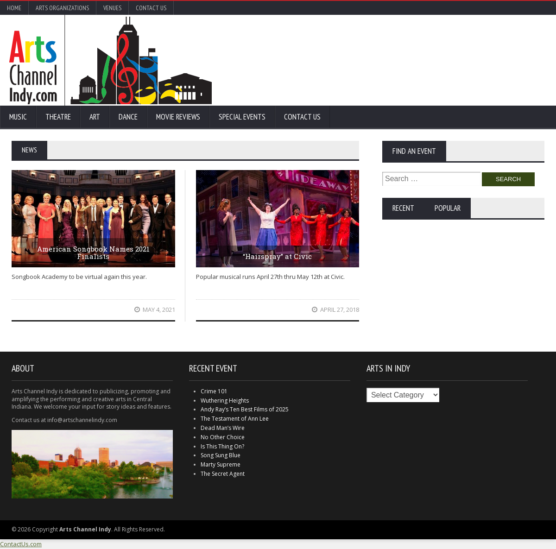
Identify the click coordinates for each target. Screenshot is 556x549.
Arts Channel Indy (110, 60)
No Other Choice (223, 437)
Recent (403, 208)
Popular (448, 208)
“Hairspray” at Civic (277, 256)
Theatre (58, 117)
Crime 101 (214, 391)
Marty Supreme (220, 464)
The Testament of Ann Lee (235, 419)
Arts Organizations (62, 8)
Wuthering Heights (225, 400)
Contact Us (151, 8)
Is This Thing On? (222, 446)
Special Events (242, 117)
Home (14, 8)
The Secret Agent (223, 474)
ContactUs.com (21, 544)
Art (94, 117)
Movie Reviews (178, 117)
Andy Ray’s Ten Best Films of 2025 (245, 409)
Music (18, 117)
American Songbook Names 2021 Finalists (93, 252)
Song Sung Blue (220, 455)
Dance (128, 117)
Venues (112, 8)
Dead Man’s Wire (223, 428)
